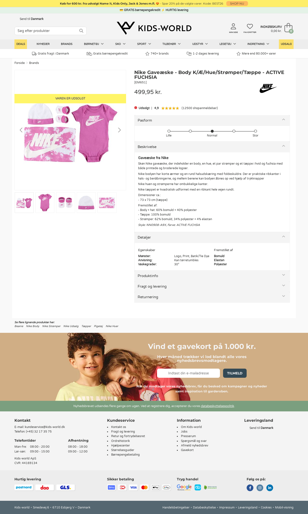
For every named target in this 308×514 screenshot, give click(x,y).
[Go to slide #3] (65, 202)
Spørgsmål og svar (194, 441)
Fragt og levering (152, 286)
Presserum (188, 436)
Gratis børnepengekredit (107, 54)
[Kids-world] (154, 28)
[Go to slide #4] (86, 202)
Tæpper (86, 326)
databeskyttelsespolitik (217, 406)
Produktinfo (148, 276)
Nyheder (43, 44)
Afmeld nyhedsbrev (194, 445)
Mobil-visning (284, 507)
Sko (120, 44)
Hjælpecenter (120, 445)
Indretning (258, 44)
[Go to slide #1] (24, 202)
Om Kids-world (191, 427)
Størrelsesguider (122, 450)
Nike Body (32, 326)
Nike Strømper (51, 326)
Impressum (227, 507)
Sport (144, 44)
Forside (19, 63)
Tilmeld (235, 373)
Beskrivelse (147, 147)
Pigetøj (98, 326)
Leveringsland (247, 507)
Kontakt (22, 420)
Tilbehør (171, 44)
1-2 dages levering (202, 54)
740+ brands (157, 54)
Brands (66, 44)
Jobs (184, 431)
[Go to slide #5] (106, 202)
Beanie (18, 326)
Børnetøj (94, 44)
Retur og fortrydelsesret (128, 436)
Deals (20, 44)
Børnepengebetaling (125, 454)
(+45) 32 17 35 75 (39, 431)
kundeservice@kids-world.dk (45, 427)
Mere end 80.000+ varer (256, 54)
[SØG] (81, 31)
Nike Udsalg (70, 326)
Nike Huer (112, 326)
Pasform (145, 120)
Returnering (148, 297)
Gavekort (187, 450)
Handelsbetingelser (176, 507)
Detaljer (144, 237)
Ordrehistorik (120, 441)
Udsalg (286, 44)
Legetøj (227, 44)
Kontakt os (118, 427)
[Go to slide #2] (44, 202)
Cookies (266, 507)
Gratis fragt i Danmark (50, 54)
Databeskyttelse (204, 507)
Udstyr (200, 44)
